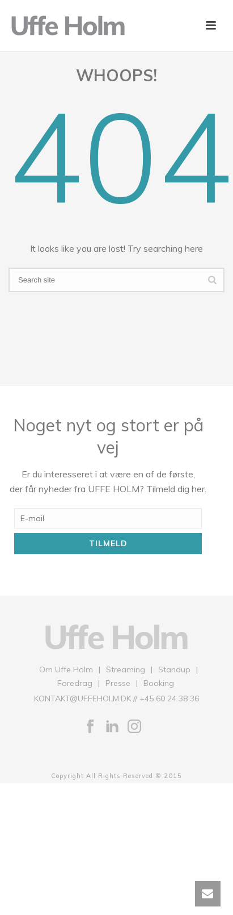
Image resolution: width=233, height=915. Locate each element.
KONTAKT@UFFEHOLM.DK (82, 698)
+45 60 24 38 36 (169, 698)
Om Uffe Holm (66, 669)
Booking (158, 683)
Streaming (125, 669)
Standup (174, 669)
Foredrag (74, 683)
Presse (117, 683)
